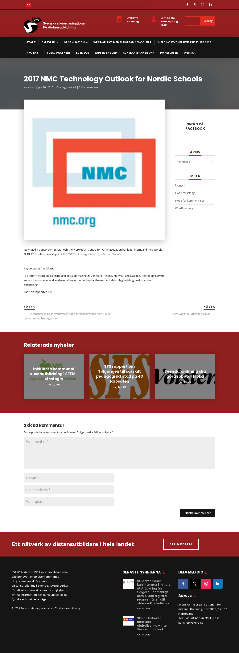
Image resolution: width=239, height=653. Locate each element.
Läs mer (41, 5)
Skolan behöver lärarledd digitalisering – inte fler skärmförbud (152, 623)
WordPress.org (184, 208)
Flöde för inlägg (185, 193)
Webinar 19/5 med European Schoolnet (122, 42)
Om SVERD (48, 42)
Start (31, 42)
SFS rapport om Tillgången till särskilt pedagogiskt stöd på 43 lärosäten (119, 374)
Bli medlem (168, 18)
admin (31, 87)
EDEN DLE (82, 52)
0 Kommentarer (89, 87)
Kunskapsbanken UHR (138, 52)
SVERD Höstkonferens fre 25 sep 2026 (184, 42)
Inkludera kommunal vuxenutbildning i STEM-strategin (54, 373)
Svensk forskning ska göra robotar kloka (185, 374)
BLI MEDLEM (181, 544)
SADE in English (106, 52)
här (50, 292)
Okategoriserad (66, 87)
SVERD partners (58, 52)
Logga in (180, 185)
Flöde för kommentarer (189, 200)
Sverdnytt (132, 18)
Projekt (32, 52)
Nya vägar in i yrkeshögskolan (191, 314)
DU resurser (169, 52)
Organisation (74, 42)
